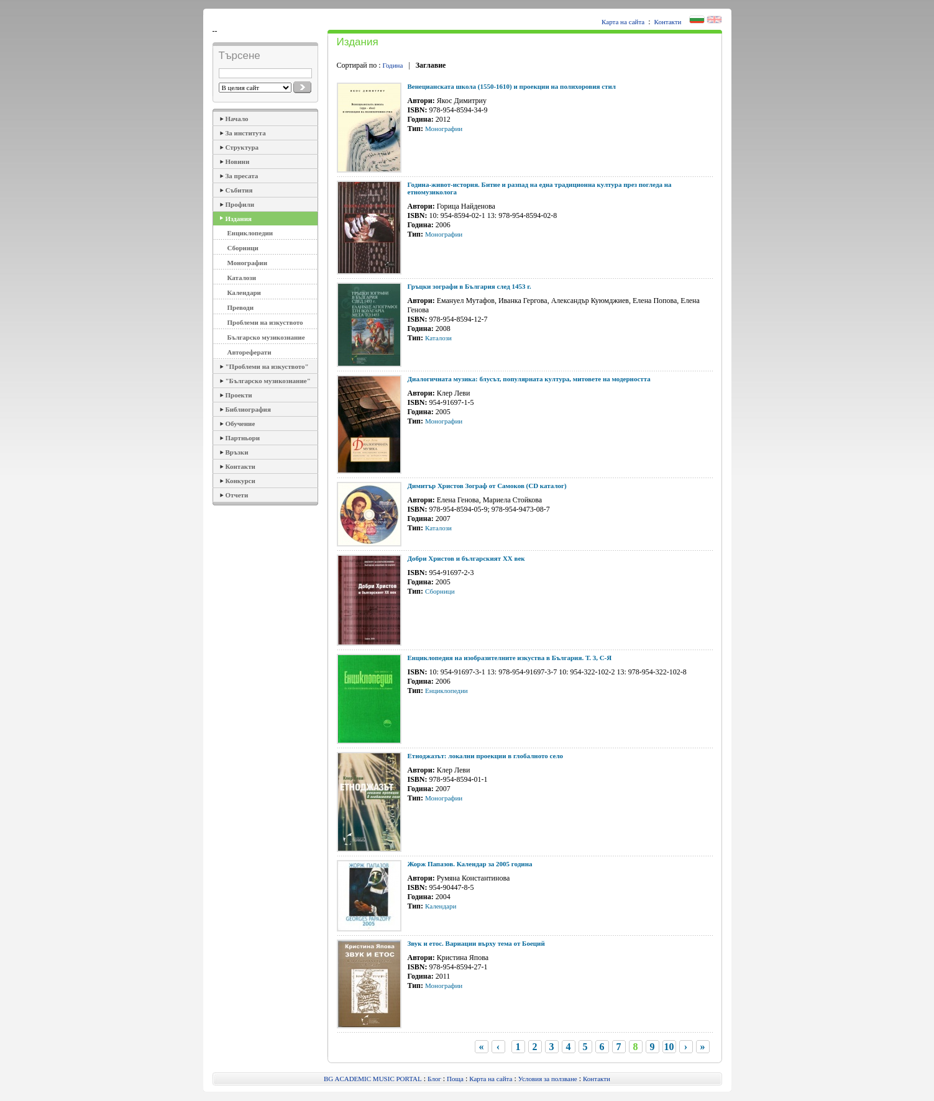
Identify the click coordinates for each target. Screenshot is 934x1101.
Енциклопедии (250, 233)
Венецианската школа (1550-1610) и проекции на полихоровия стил (512, 86)
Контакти (668, 21)
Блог (434, 1078)
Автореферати (249, 352)
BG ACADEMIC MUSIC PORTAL (373, 1078)
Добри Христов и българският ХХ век (466, 558)
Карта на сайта (623, 21)
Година (393, 65)
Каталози (242, 277)
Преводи (240, 307)
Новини (238, 161)
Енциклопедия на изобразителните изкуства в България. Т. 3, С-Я (510, 657)
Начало (237, 118)
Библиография (248, 409)
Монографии (247, 262)
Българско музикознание (266, 337)
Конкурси (240, 480)
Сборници (243, 247)
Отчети (237, 495)
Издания (239, 218)
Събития (239, 190)
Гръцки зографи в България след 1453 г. (469, 286)
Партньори (243, 438)
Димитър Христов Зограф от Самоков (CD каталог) (487, 485)
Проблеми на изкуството (265, 322)
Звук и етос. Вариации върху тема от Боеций (476, 943)
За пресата (242, 175)
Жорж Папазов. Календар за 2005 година (470, 864)
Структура (242, 147)
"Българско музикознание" (268, 380)
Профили (240, 204)
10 (669, 1046)
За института (246, 133)
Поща (455, 1078)
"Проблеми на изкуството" (267, 366)
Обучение (240, 423)
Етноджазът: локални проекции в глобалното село (486, 755)
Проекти (239, 395)
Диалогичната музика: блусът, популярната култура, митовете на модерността (529, 379)
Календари (244, 292)
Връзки (237, 452)
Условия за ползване (547, 1078)
